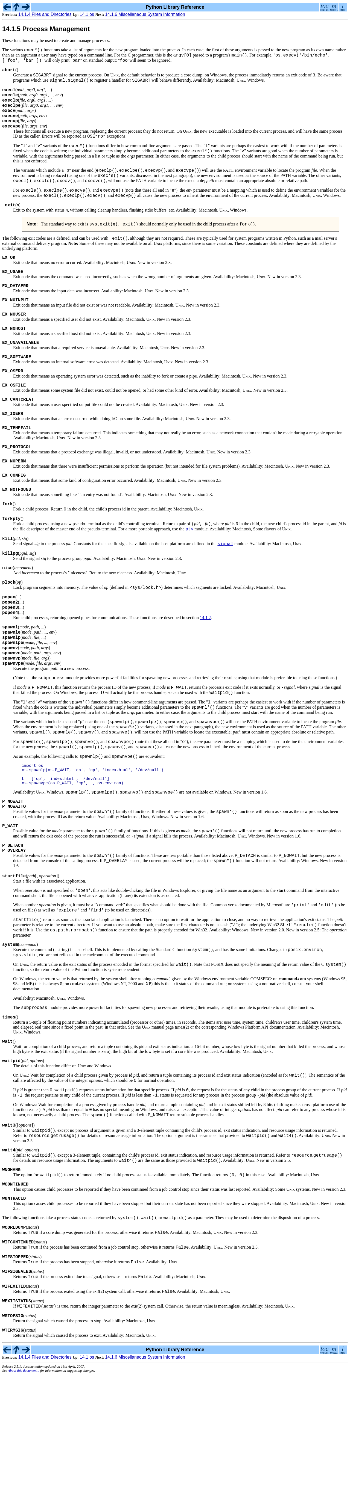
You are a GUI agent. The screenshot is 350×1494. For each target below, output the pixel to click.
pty (189, 572)
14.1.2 (205, 669)
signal (225, 588)
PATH (228, 185)
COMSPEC (260, 1068)
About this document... (23, 1490)
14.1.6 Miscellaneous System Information (145, 14)
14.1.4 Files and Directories (45, 14)
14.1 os (87, 14)
